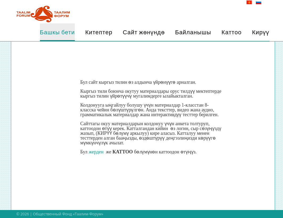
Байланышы (193, 32)
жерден (97, 151)
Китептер (98, 32)
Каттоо (232, 32)
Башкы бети (57, 32)
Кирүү (260, 32)
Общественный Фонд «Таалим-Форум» (68, 213)
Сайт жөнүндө (144, 32)
